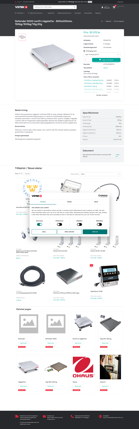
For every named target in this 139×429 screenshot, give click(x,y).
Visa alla (27, 173)
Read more (23, 340)
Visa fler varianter (102, 95)
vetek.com (120, 415)
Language (120, 2)
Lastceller (77, 13)
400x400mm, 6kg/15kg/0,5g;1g (93, 89)
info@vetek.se (51, 416)
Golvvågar (18, 248)
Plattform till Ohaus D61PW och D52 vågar (66, 291)
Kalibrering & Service (64, 13)
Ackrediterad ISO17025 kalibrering (27, 207)
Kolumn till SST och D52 (98, 250)
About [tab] (96, 202)
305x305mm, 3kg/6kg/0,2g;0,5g (93, 80)
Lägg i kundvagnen (106, 60)
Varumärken (88, 13)
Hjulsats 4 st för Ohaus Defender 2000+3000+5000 (26, 250)
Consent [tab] (43, 202)
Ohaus (105, 68)
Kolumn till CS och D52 (60, 250)
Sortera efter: (75, 174)
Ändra (90, 2)
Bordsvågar (56, 289)
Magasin (98, 13)
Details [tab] (69, 202)
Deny (44, 232)
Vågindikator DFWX (96, 289)
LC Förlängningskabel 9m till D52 (26, 291)
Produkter (19, 13)
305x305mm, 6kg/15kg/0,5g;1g (93, 83)
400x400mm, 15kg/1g (90, 92)
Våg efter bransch (35, 13)
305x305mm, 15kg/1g (90, 86)
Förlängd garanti (90, 51)
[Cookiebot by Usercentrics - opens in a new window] (99, 196)
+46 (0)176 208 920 (28, 2)
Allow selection (69, 232)
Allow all (95, 232)
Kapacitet (51, 13)
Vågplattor (108, 21)
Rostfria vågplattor (119, 21)
